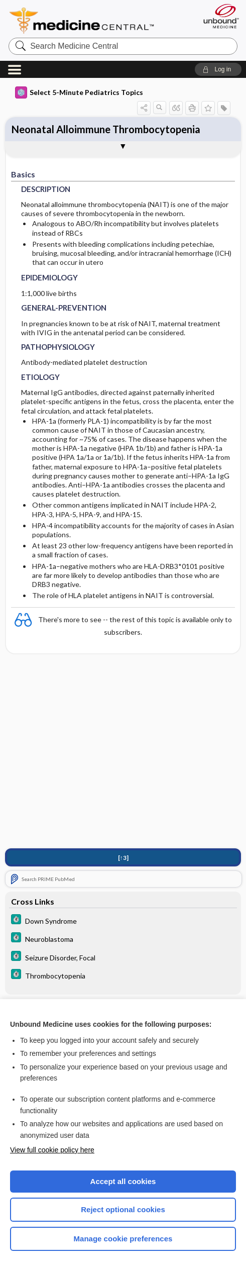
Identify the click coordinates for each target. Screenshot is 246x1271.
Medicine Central (88, 20)
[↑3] (123, 857)
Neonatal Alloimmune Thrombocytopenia (106, 129)
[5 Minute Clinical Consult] (123, 920)
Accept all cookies (123, 1181)
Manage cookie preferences (123, 1238)
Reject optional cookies (123, 1209)
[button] (218, 69)
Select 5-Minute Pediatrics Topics (79, 92)
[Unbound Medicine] (218, 16)
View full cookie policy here (52, 1150)
